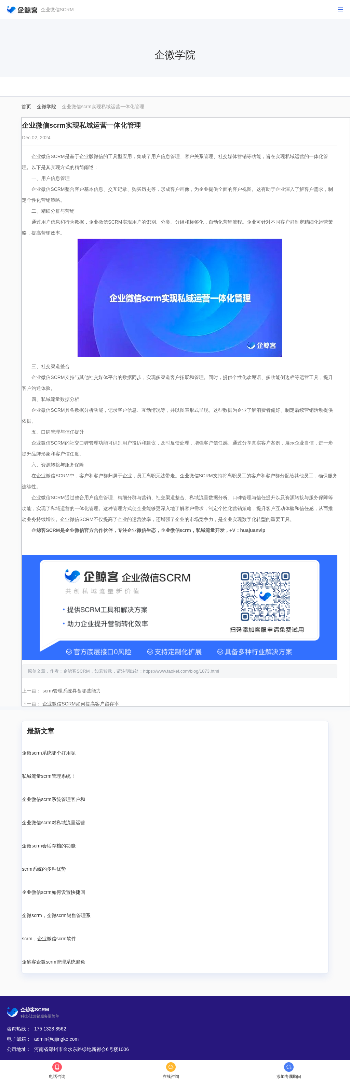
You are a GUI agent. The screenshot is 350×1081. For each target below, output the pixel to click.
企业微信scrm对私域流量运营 (53, 821)
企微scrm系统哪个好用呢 (48, 752)
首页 (26, 106)
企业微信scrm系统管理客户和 (53, 798)
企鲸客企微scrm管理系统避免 (53, 961)
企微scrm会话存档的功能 (48, 844)
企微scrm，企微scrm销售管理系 (56, 914)
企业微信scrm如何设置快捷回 (53, 891)
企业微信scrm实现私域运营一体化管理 (103, 106)
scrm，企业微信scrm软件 (49, 937)
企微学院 (46, 106)
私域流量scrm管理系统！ (48, 775)
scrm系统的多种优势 (44, 868)
